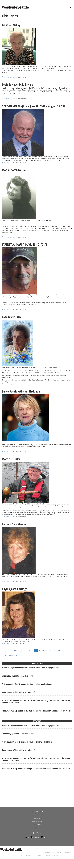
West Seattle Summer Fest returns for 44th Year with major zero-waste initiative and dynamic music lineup (36, 701)
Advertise (37, 819)
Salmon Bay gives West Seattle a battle (18, 676)
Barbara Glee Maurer (14, 524)
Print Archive (37, 825)
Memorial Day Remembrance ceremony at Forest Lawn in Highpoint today (31, 667)
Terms (37, 827)
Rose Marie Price (11, 317)
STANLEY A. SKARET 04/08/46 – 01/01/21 (25, 244)
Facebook (35, 837)
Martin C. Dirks (11, 459)
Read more (5, 77)
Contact (37, 816)
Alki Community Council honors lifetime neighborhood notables (27, 684)
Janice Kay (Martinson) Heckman (21, 391)
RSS (27, 837)
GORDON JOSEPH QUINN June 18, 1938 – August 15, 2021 (34, 106)
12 (51, 651)
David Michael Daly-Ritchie (17, 84)
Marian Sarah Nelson (14, 170)
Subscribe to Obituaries (9, 656)
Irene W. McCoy (11, 25)
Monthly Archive (37, 822)
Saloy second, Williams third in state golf (18, 692)
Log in (12, 77)
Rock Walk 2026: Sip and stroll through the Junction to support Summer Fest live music (36, 710)
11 (47, 651)
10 (43, 651)
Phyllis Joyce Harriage (14, 589)
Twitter (45, 837)
